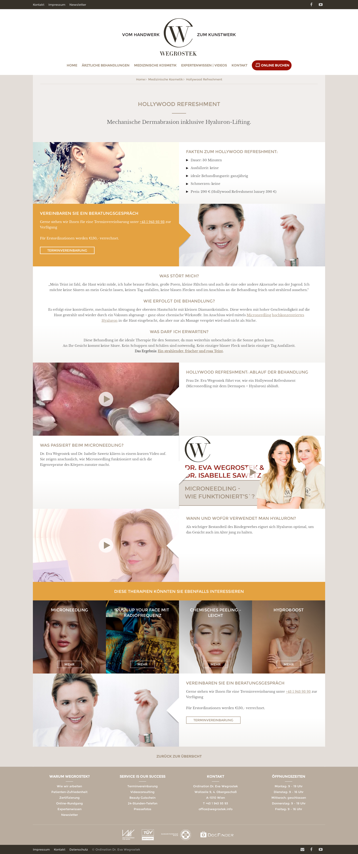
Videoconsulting (142, 792)
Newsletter (77, 4)
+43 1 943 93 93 (152, 222)
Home (72, 65)
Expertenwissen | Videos (204, 65)
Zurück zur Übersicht (179, 756)
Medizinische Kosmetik (155, 65)
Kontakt (239, 65)
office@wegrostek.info (215, 809)
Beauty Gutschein (142, 797)
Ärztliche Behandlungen (105, 65)
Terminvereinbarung (67, 250)
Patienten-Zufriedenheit (69, 792)
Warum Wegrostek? (69, 776)
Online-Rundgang (69, 803)
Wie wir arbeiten (69, 786)
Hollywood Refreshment (204, 79)
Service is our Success (142, 776)
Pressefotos (142, 809)
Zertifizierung (69, 797)
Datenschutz (78, 849)
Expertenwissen (70, 809)
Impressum (56, 4)
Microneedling (259, 315)
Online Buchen (275, 65)
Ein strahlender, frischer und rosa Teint (190, 351)
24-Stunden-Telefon (142, 803)
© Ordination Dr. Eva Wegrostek (116, 849)
